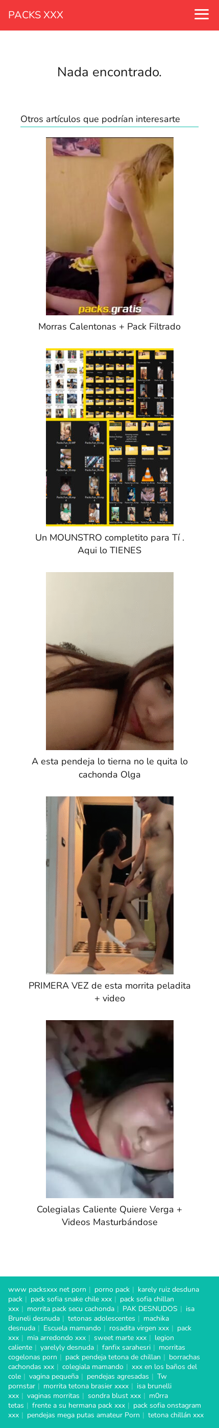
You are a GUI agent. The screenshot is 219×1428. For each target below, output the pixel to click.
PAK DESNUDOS (150, 1309)
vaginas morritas (53, 1396)
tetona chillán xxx (176, 1415)
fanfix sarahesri (126, 1347)
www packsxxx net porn (47, 1289)
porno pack (112, 1289)
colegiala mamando (93, 1367)
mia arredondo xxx (56, 1338)
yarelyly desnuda (67, 1347)
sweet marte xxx (120, 1338)
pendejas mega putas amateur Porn (83, 1415)
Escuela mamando (72, 1328)
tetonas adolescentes (101, 1318)
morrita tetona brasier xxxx (86, 1386)
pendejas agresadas (118, 1376)
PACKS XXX (35, 15)
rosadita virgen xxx (139, 1328)
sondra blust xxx (114, 1396)
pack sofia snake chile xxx (71, 1299)
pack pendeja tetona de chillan (113, 1357)
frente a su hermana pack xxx (78, 1405)
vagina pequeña (54, 1376)
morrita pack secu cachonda (70, 1309)
